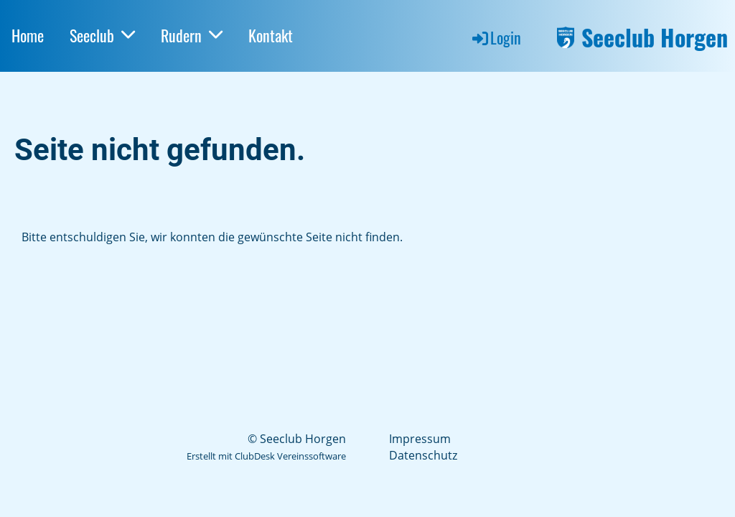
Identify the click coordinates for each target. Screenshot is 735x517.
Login (495, 37)
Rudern (192, 35)
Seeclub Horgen (654, 38)
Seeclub (102, 35)
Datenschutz (423, 455)
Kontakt (270, 35)
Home (27, 35)
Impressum (420, 439)
